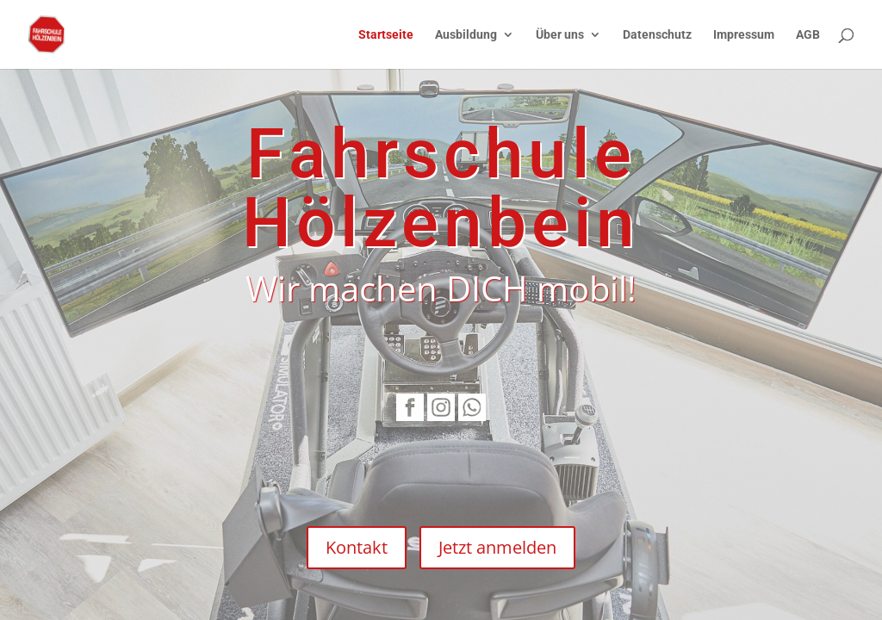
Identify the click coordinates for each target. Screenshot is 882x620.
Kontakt (357, 547)
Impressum (743, 34)
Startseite (385, 34)
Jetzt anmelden (497, 547)
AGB (808, 34)
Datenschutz (657, 34)
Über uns (560, 34)
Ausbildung (466, 34)
